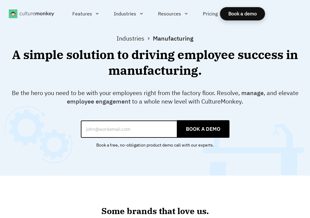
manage (252, 93)
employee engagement (98, 101)
